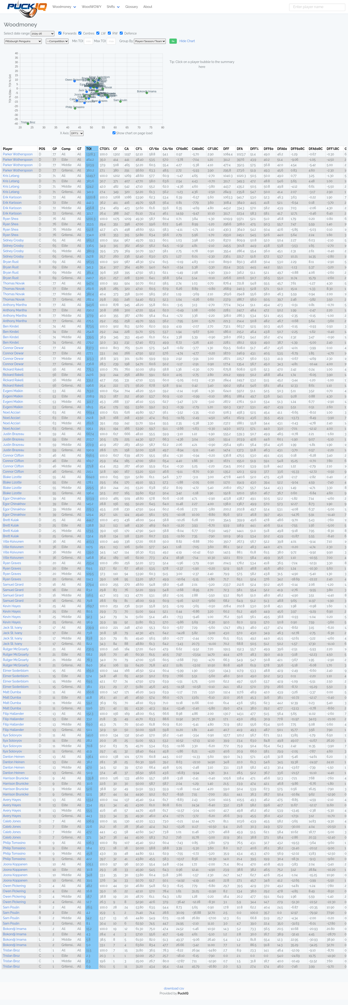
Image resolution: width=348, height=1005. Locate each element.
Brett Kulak (11, 520)
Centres (86, 33)
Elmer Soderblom (16, 670)
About (147, 7)
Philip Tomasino (14, 843)
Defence (128, 33)
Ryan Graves (12, 563)
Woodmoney (61, 7)
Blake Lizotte (12, 477)
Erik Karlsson (12, 197)
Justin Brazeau (13, 434)
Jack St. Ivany (12, 627)
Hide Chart (187, 41)
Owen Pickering (14, 886)
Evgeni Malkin (13, 391)
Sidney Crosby (13, 240)
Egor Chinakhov (14, 498)
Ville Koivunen (13, 541)
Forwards (67, 33)
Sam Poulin (11, 907)
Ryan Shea (10, 219)
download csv (174, 988)
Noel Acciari (11, 412)
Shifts (111, 7)
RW (113, 33)
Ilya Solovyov (12, 735)
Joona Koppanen (15, 864)
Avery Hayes (12, 799)
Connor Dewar (13, 348)
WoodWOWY (91, 7)
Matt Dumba (12, 692)
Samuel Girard (13, 584)
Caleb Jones (12, 821)
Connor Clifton (13, 455)
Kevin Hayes (12, 606)
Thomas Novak (14, 283)
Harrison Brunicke (16, 778)
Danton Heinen (13, 756)
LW (101, 33)
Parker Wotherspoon (18, 154)
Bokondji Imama (14, 929)
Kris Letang (11, 176)
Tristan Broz (11, 950)
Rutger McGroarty (16, 649)
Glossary (131, 7)
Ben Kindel (11, 326)
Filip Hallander (13, 713)
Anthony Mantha (15, 305)
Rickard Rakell (13, 369)
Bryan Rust (11, 262)
